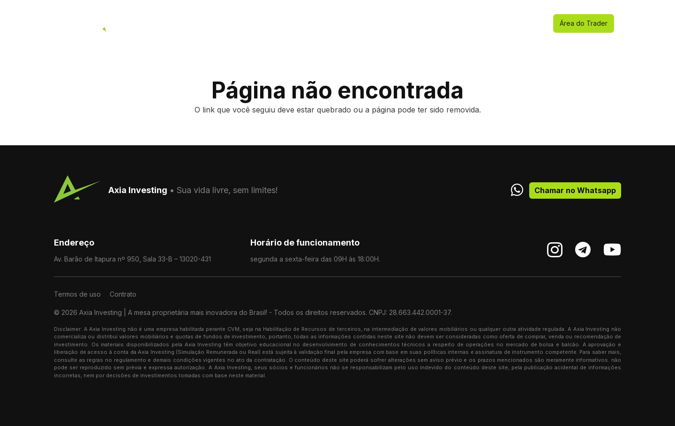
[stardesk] (104, 23)
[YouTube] (612, 249)
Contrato (123, 294)
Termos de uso (77, 294)
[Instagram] (554, 250)
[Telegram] (583, 249)
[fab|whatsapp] (517, 190)
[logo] (68, 23)
